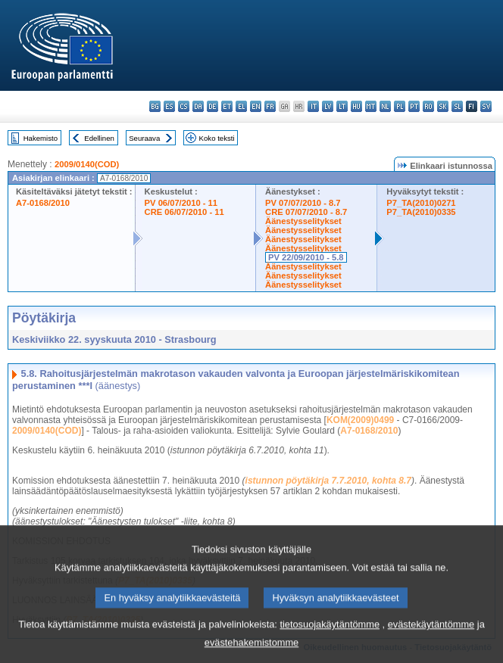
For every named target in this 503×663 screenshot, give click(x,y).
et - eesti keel (227, 106)
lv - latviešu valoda (327, 106)
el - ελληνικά (241, 106)
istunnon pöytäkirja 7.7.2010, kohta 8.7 (328, 480)
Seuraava (144, 138)
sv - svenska (486, 106)
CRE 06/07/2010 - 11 (184, 211)
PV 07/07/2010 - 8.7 (303, 202)
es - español (169, 106)
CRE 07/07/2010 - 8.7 (306, 211)
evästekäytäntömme (431, 636)
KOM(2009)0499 (360, 420)
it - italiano (313, 106)
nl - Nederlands (385, 106)
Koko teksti (217, 138)
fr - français (270, 106)
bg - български (155, 106)
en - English (255, 106)
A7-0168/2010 (43, 202)
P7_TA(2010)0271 (420, 202)
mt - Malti (370, 106)
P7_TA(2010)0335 (420, 211)
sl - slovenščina (457, 106)
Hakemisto (40, 138)
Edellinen (99, 138)
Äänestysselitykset (303, 221)
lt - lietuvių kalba (342, 106)
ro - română (428, 106)
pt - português (414, 106)
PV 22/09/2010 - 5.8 (306, 257)
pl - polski (399, 106)
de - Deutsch (212, 106)
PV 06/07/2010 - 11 (181, 202)
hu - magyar (356, 106)
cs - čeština (183, 106)
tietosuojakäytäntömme (330, 636)
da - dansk (198, 106)
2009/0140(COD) (87, 164)
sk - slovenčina (442, 106)
